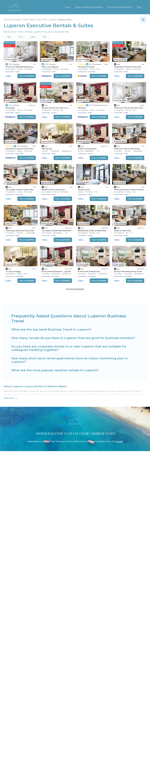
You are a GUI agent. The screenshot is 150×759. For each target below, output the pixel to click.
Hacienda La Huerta (86, 67)
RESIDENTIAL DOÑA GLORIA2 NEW (92, 231)
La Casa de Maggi (13, 271)
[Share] (143, 20)
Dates (9, 37)
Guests (32, 37)
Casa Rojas (10, 108)
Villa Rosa (82, 108)
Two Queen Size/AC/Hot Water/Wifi (56, 231)
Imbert (17, 72)
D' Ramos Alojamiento (87, 149)
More (44, 37)
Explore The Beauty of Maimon (89, 7)
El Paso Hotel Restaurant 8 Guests (128, 271)
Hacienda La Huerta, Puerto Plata (19, 149)
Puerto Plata (9, 72)
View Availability (26, 76)
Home (67, 7)
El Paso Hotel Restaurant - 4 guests (56, 271)
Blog (139, 7)
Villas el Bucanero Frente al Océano (129, 190)
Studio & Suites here (122, 231)
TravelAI (119, 441)
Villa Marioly (47, 149)
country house (84, 190)
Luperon (54, 113)
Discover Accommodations (120, 7)
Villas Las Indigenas (50, 67)
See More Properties (75, 289)
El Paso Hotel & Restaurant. (89, 271)
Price (20, 37)
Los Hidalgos (19, 276)
